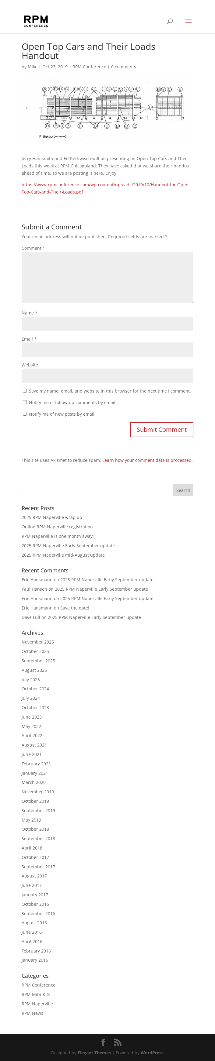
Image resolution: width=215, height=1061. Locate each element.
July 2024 (31, 698)
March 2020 (34, 782)
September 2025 (38, 661)
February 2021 (36, 764)
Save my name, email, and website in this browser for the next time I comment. (110, 391)
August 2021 (34, 745)
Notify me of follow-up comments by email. (73, 402)
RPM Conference (89, 67)
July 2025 (31, 679)
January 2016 (35, 960)
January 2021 (35, 773)
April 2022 (32, 735)
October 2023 (35, 707)
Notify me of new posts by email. (62, 414)
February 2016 (36, 951)
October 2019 (35, 801)
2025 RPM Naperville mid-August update (63, 555)
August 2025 (34, 670)
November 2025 (38, 642)
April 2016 (32, 941)
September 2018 (38, 838)
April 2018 (32, 848)
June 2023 (32, 717)
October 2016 (35, 904)
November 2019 (38, 792)
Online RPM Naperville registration (57, 527)
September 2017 (38, 867)
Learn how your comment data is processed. (147, 460)
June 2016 (32, 932)
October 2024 (35, 689)
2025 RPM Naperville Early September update (68, 545)
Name (29, 313)
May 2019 (31, 820)
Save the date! (74, 608)
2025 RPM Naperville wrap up (52, 517)
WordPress (152, 1053)
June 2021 (32, 754)
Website (30, 365)
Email (29, 339)
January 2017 (35, 895)
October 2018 (35, 829)
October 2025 (35, 651)
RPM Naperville (37, 1004)
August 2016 (34, 922)
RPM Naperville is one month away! (58, 536)
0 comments (123, 67)
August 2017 (34, 876)
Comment (33, 248)
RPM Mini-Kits (36, 994)
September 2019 (38, 810)
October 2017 (35, 857)
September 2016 (38, 913)
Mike (32, 67)
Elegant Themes (94, 1053)
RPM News (32, 1013)
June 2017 (32, 885)
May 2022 (31, 726)
